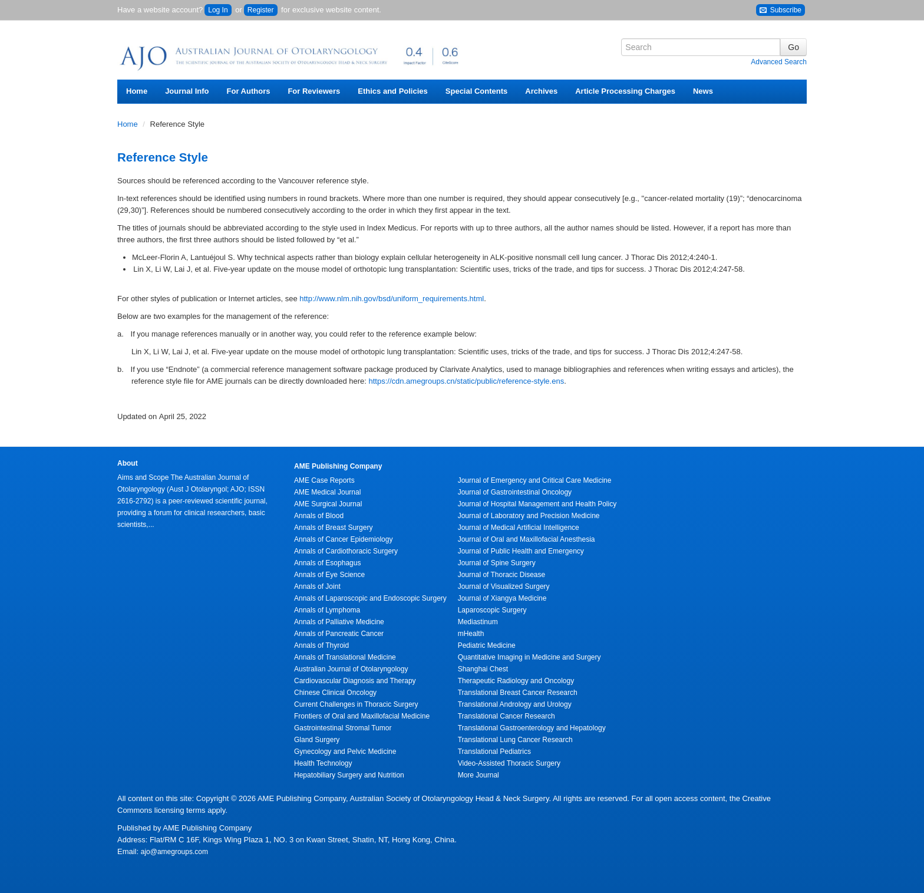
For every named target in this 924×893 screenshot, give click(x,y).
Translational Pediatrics (494, 751)
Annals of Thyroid (321, 645)
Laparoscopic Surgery (492, 610)
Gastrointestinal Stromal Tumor (342, 728)
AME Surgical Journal (328, 504)
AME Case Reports (324, 480)
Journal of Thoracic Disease (502, 575)
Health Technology (323, 763)
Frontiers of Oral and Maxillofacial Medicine (362, 716)
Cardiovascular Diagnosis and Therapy (355, 681)
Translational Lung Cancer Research (515, 740)
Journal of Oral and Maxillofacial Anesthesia (526, 539)
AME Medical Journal (327, 492)
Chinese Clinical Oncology (335, 692)
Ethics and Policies (393, 91)
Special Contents (476, 91)
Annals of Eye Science (329, 575)
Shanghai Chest (483, 669)
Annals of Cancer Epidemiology (343, 539)
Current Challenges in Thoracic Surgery (356, 704)
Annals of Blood (319, 516)
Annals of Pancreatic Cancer (339, 634)
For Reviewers (314, 91)
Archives (541, 91)
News (703, 91)
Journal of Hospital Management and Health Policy (537, 504)
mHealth (471, 634)
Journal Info (187, 91)
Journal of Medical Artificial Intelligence (518, 527)
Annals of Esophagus (327, 563)
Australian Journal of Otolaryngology (351, 669)
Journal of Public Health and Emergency (521, 551)
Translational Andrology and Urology (515, 704)
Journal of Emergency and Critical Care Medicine (535, 480)
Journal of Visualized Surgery (504, 586)
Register (261, 10)
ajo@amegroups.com (174, 852)
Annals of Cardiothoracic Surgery (346, 551)
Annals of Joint (317, 586)
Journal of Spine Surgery (497, 563)
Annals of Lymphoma (327, 610)
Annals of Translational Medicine (345, 657)
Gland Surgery (316, 740)
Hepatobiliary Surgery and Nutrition (349, 775)
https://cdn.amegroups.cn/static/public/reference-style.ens (467, 381)
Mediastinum (478, 622)
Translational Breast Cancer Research (518, 692)
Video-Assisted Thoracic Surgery (509, 763)
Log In (217, 10)
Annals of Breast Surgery (333, 527)
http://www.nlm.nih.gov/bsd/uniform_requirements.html (391, 298)
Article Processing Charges (625, 91)
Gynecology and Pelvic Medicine (345, 751)
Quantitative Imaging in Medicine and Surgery (529, 657)
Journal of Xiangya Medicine (502, 598)
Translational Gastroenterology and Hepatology (532, 728)
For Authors (248, 91)
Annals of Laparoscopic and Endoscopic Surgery (370, 598)
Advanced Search (779, 62)
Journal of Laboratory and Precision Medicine (529, 516)
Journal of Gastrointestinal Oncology (515, 492)
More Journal (478, 775)
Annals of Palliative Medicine (339, 622)
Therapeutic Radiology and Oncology (516, 681)
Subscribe (780, 10)
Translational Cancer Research (506, 716)
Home (136, 91)
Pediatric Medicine (487, 645)
